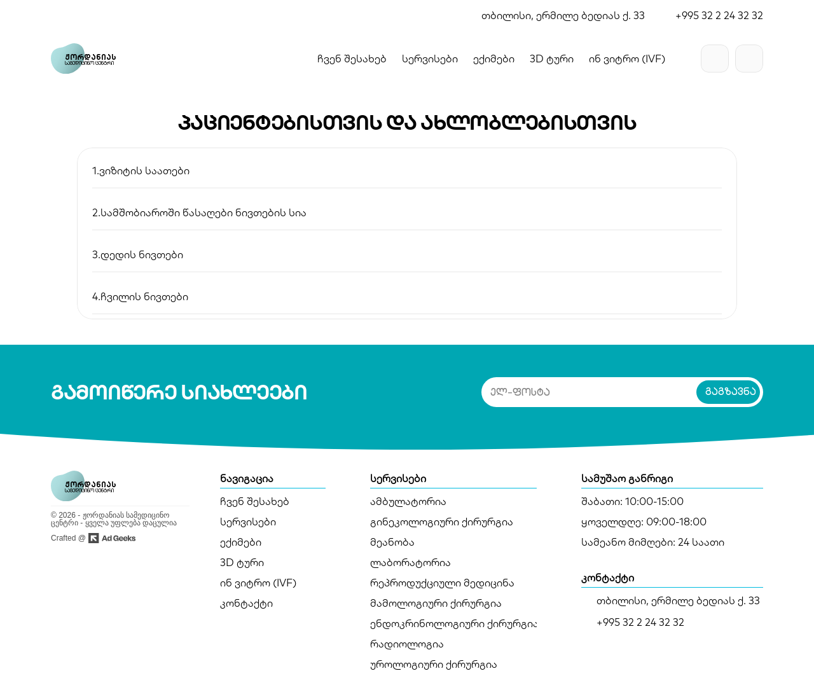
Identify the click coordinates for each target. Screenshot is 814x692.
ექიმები (240, 542)
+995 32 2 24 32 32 (719, 15)
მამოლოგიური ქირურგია (436, 603)
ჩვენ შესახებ (352, 58)
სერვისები (248, 521)
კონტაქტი (246, 603)
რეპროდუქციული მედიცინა (442, 582)
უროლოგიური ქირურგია (433, 664)
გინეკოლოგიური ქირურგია (441, 521)
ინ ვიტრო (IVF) (258, 582)
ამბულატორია (408, 501)
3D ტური (242, 562)
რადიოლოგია (407, 643)
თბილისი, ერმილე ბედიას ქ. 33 (563, 15)
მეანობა (392, 542)
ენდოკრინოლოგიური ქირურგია (454, 623)
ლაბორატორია (410, 562)
